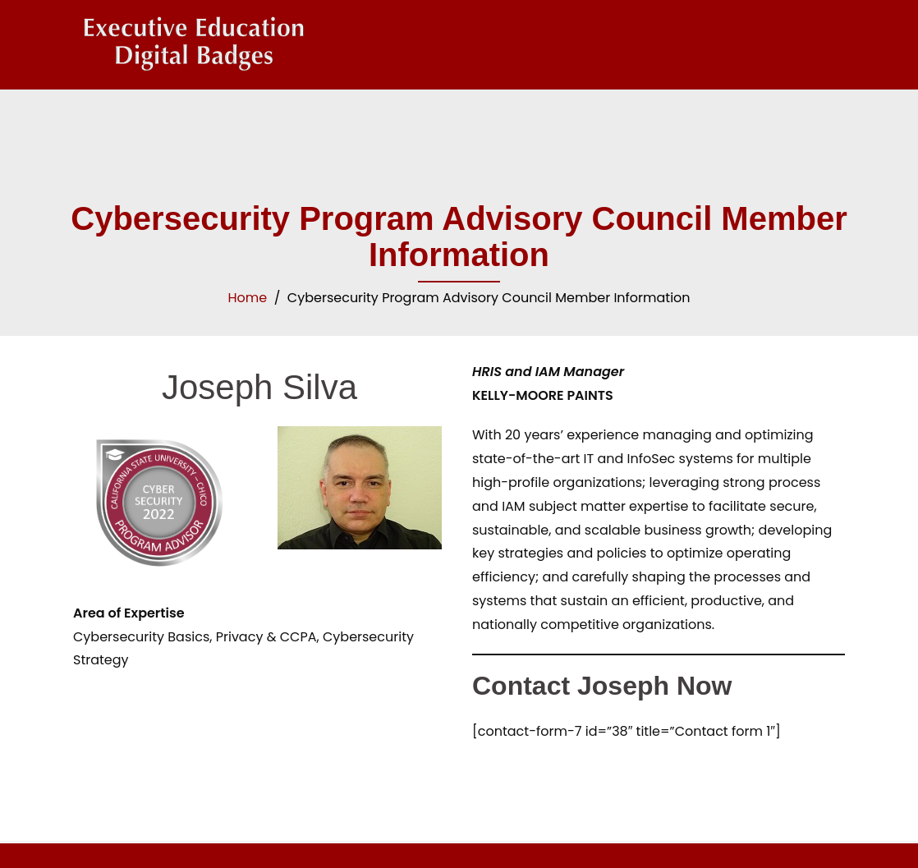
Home (247, 297)
